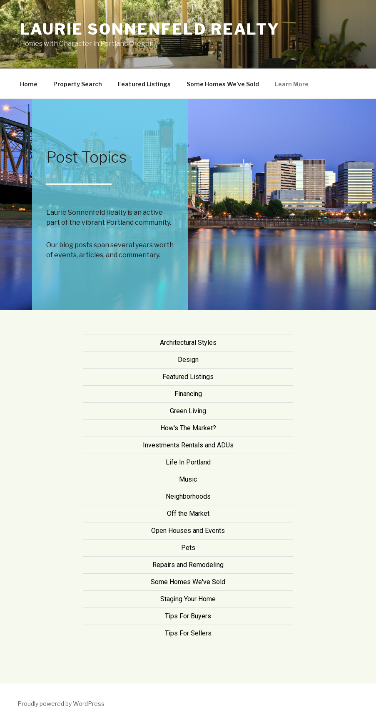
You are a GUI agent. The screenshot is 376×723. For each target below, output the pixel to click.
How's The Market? (188, 428)
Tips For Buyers (188, 616)
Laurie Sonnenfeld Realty (150, 29)
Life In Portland (188, 462)
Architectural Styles (188, 342)
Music (188, 479)
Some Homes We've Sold (188, 582)
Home (28, 84)
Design (188, 360)
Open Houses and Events (188, 531)
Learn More (292, 84)
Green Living (188, 411)
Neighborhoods (188, 496)
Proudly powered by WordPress (61, 703)
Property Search (77, 84)
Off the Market (188, 513)
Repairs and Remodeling (188, 565)
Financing (188, 394)
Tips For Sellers (188, 633)
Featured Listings (144, 84)
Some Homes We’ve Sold (223, 84)
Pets (188, 548)
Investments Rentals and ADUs (188, 445)
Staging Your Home (188, 599)
